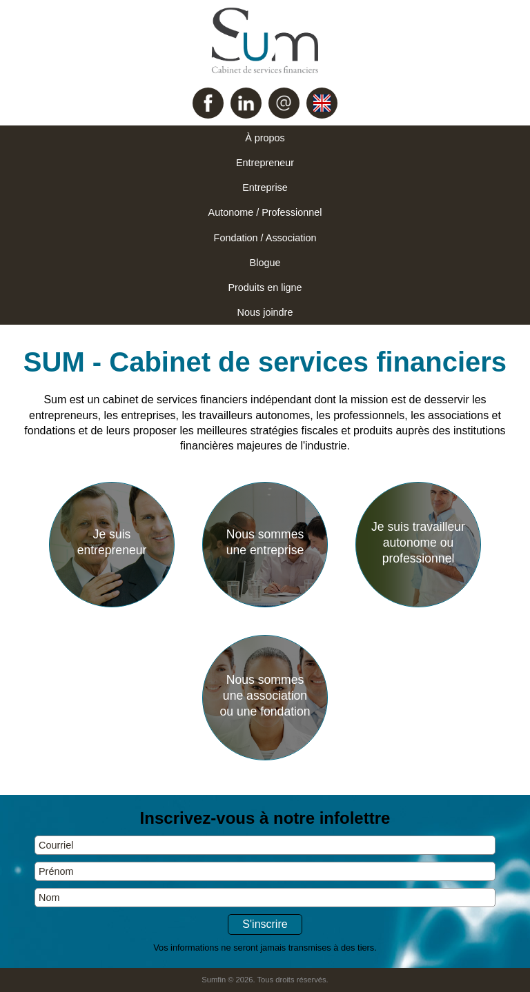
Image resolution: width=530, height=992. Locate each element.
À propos (265, 137)
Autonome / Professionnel (265, 212)
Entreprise (265, 187)
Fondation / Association (265, 237)
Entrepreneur (265, 162)
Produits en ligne (265, 287)
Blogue (265, 262)
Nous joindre (265, 312)
